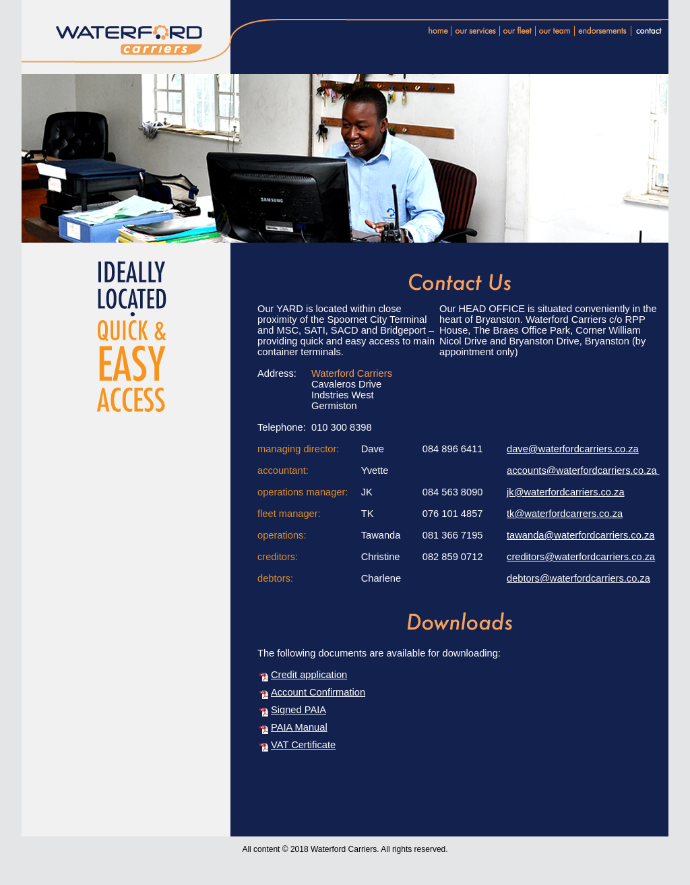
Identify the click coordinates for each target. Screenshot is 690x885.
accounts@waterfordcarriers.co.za (583, 470)
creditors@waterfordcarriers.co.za (581, 556)
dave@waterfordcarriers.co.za (573, 449)
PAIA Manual (299, 727)
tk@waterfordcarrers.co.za (565, 513)
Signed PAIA (298, 709)
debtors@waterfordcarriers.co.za (578, 578)
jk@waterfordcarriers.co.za (566, 492)
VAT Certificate (303, 744)
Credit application (309, 674)
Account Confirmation (318, 692)
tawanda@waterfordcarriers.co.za (580, 535)
